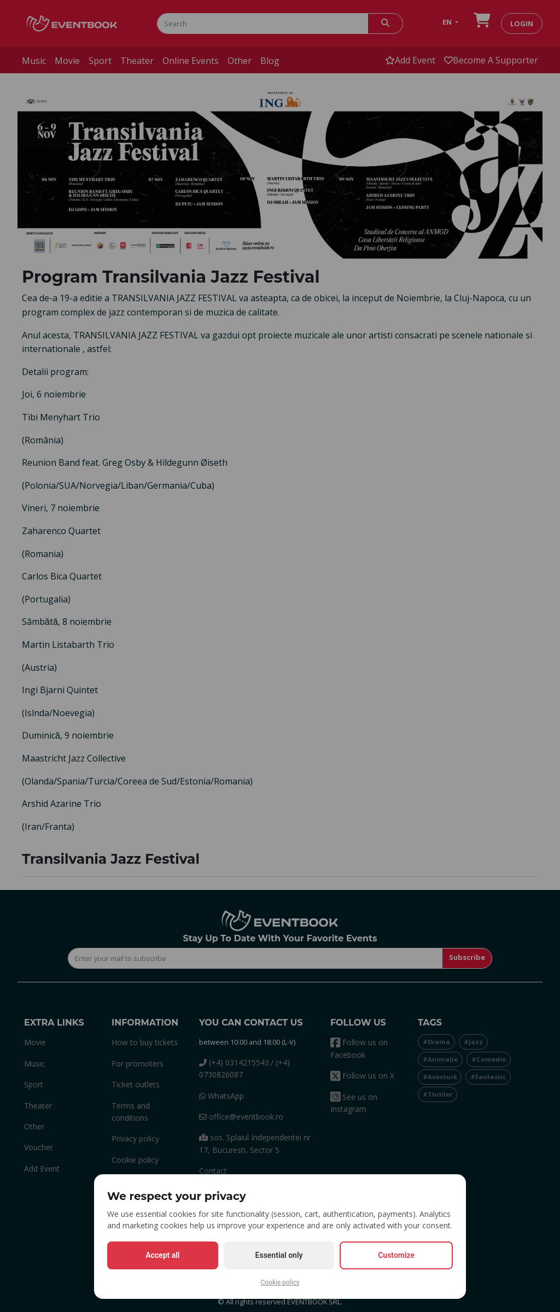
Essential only (279, 1255)
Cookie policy (279, 1282)
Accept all (162, 1255)
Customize (396, 1255)
